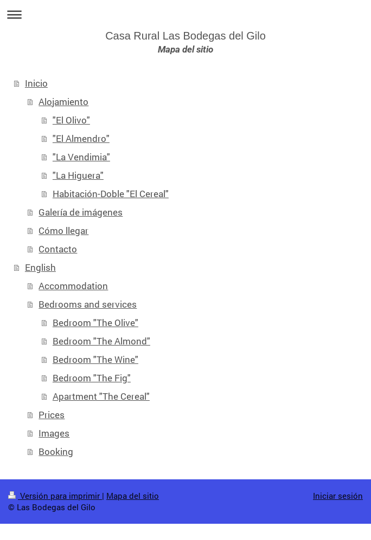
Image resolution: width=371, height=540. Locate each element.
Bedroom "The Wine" (95, 359)
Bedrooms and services (88, 304)
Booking (56, 451)
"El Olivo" (71, 120)
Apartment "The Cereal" (101, 396)
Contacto (58, 249)
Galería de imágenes (81, 212)
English (40, 267)
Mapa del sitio (132, 495)
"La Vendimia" (81, 157)
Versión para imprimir (55, 495)
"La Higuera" (78, 175)
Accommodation (73, 285)
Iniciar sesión (338, 495)
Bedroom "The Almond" (101, 341)
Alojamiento (63, 101)
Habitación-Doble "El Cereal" (111, 193)
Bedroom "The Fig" (92, 378)
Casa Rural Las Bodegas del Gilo (185, 36)
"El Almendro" (81, 138)
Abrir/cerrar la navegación (185, 14)
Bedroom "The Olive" (95, 322)
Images (54, 433)
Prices (52, 414)
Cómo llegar (63, 230)
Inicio (36, 83)
